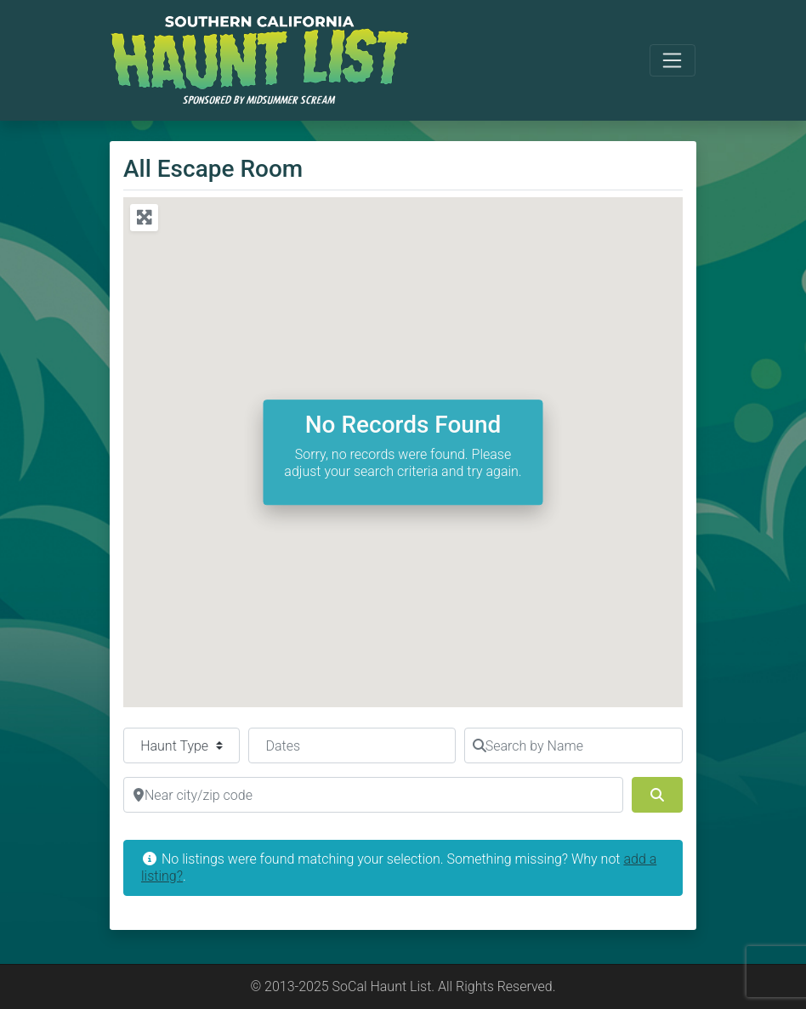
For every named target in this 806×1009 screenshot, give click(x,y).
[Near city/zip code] (373, 795)
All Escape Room (213, 169)
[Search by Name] (573, 745)
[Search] (657, 795)
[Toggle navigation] (672, 60)
